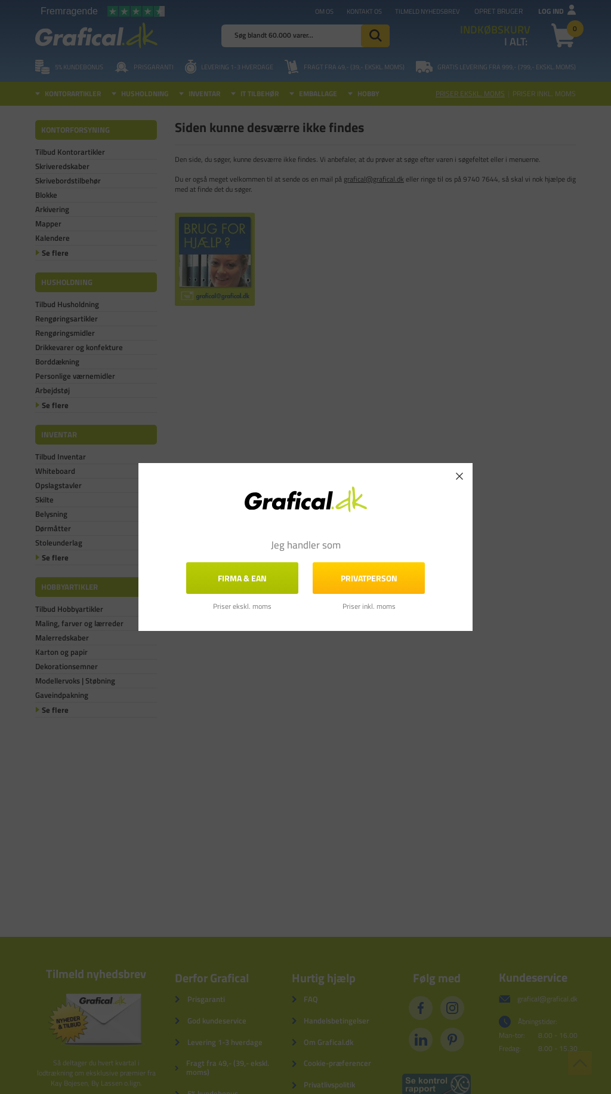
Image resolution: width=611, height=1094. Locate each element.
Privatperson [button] (369, 578)
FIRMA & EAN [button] (242, 578)
